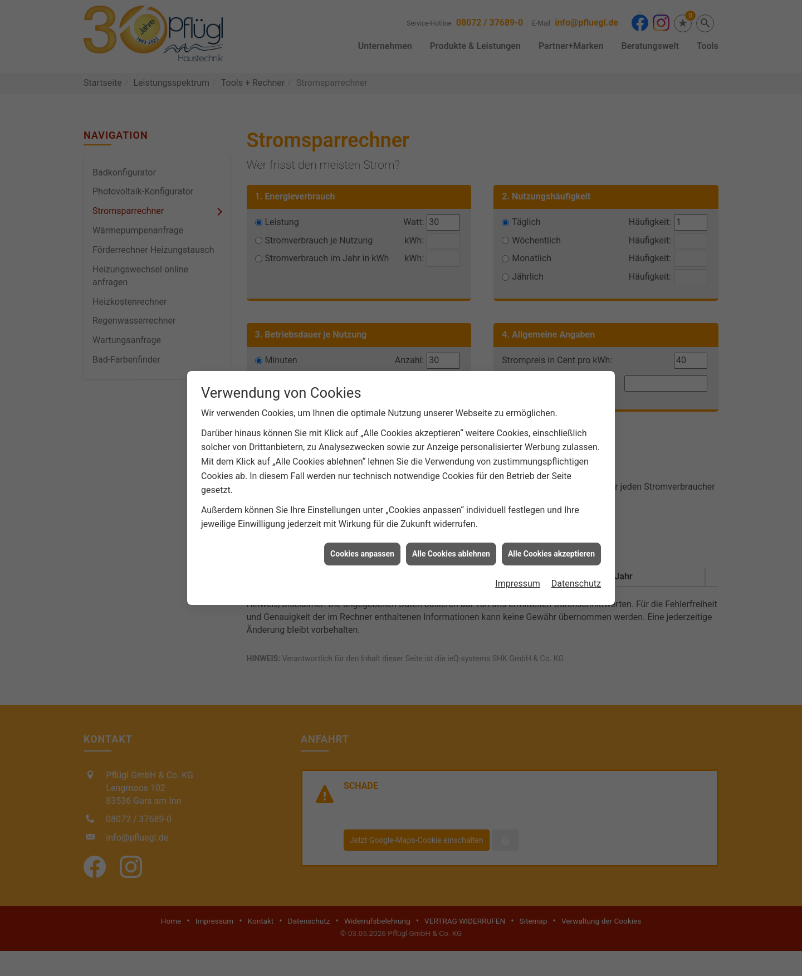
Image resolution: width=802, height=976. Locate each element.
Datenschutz (576, 576)
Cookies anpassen (362, 545)
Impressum (517, 576)
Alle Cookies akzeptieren (551, 545)
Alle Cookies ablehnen (451, 545)
